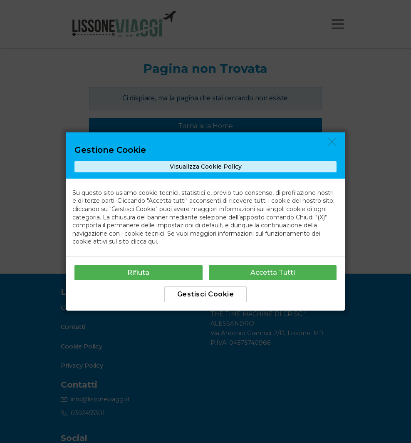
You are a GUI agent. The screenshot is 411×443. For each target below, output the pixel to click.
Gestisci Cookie (205, 294)
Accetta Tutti (272, 272)
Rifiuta (138, 272)
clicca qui (144, 241)
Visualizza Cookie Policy (206, 166)
